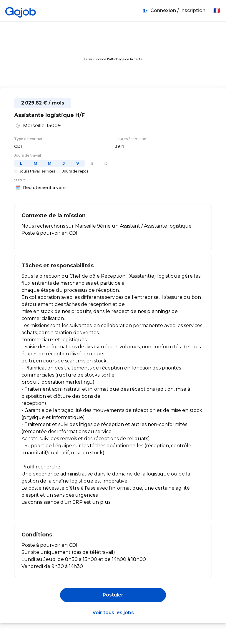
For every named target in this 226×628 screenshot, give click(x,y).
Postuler (113, 595)
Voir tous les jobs (113, 612)
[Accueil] (20, 10)
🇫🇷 (216, 10)
